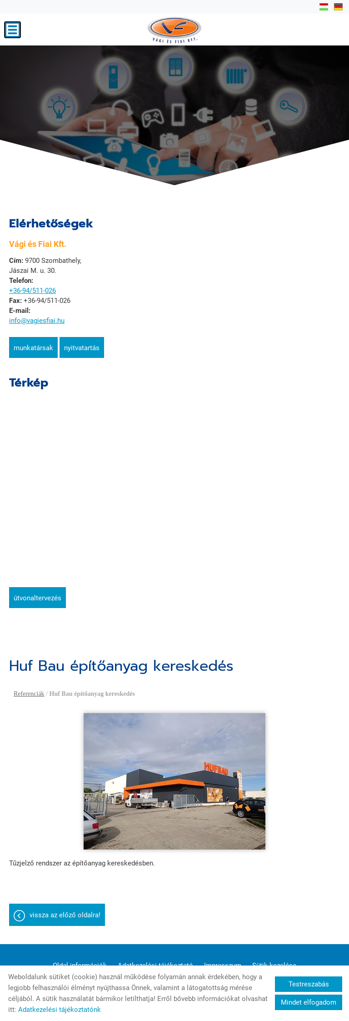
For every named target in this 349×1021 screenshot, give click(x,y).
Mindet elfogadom (308, 1002)
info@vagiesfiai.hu (37, 321)
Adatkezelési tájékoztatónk (59, 1010)
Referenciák (29, 693)
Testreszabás (309, 984)
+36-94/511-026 (32, 291)
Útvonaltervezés (37, 598)
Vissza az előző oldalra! (65, 915)
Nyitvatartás (82, 348)
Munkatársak (33, 348)
